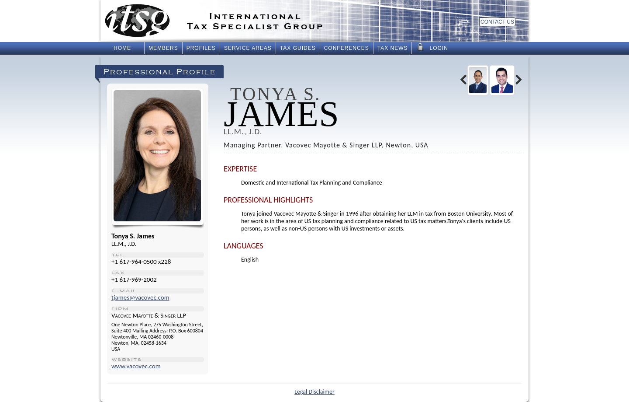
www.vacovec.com (136, 366)
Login (432, 47)
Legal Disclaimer (314, 391)
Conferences (346, 48)
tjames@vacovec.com (140, 297)
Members (163, 48)
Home (122, 48)
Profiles (201, 48)
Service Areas (248, 48)
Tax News (392, 48)
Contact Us (497, 22)
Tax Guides (298, 48)
